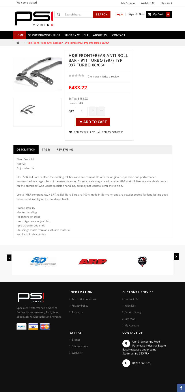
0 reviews (93, 76)
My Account (132, 325)
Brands (76, 339)
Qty (71, 111)
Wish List (130, 305)
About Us (77, 312)
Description (26, 149)
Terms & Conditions (84, 299)
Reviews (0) (65, 149)
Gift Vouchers (80, 346)
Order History (133, 312)
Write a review (110, 76)
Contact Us (131, 299)
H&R (80, 103)
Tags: (46, 149)
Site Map (130, 319)
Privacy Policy (80, 305)
